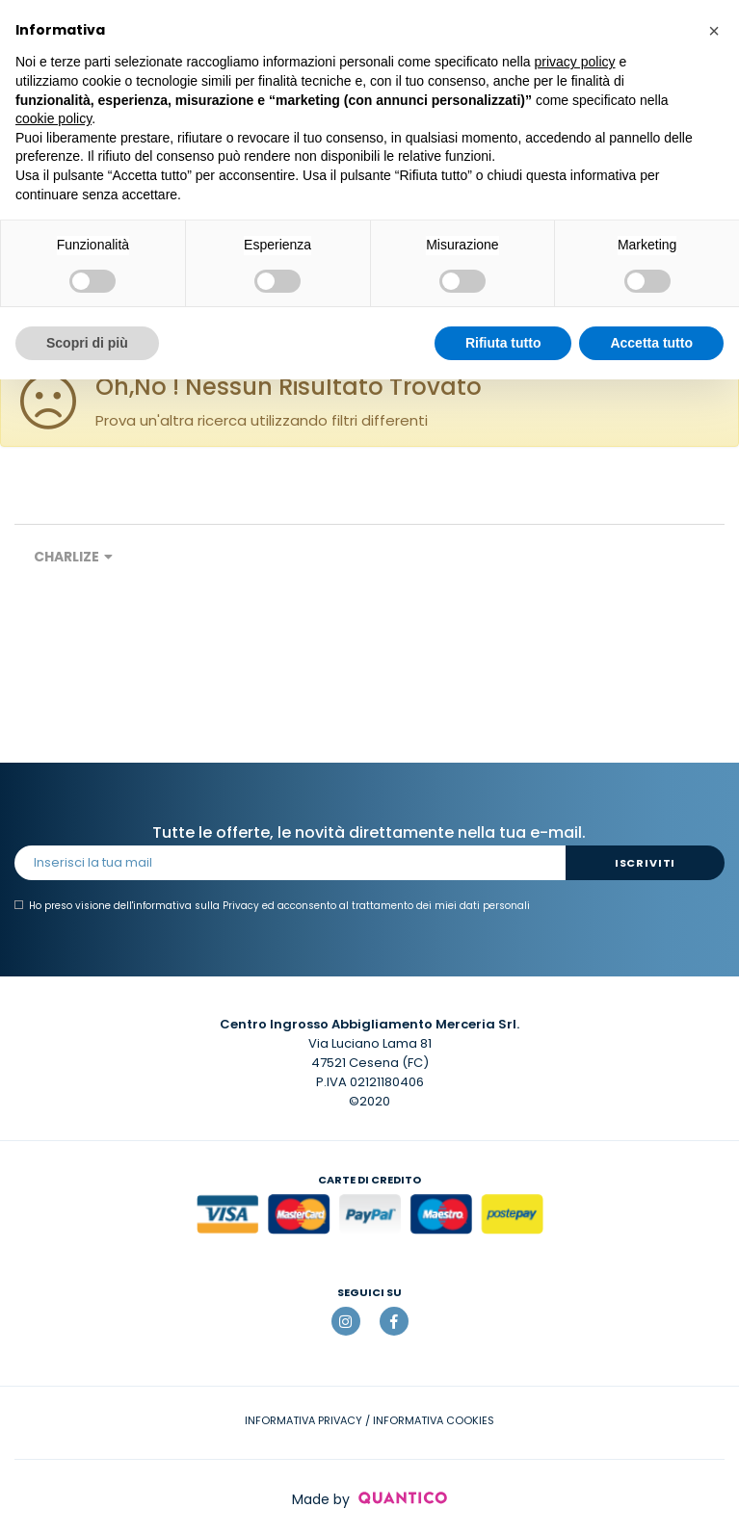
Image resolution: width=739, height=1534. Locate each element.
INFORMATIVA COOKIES (433, 1420)
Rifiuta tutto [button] (503, 343)
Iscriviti (645, 863)
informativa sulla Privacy (196, 905)
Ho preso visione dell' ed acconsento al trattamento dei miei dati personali (272, 906)
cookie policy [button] (53, 118)
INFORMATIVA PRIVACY (303, 1420)
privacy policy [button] (575, 61)
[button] (714, 30)
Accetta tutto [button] (651, 343)
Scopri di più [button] (87, 343)
